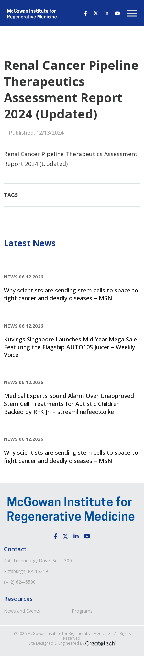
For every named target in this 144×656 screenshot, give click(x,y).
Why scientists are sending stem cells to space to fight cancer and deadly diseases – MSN (71, 294)
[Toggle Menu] (132, 13)
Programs (82, 611)
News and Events (22, 611)
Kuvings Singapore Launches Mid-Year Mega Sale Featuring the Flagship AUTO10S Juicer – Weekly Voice (70, 347)
